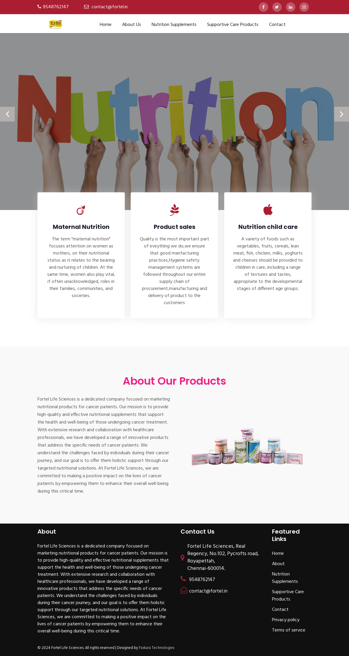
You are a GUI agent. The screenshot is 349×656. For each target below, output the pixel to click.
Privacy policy (285, 620)
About (278, 564)
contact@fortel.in (109, 7)
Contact (277, 25)
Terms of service (288, 630)
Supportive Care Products (232, 25)
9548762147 (56, 7)
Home (106, 25)
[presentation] (7, 114)
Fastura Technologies (156, 648)
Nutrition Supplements (174, 25)
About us (131, 25)
